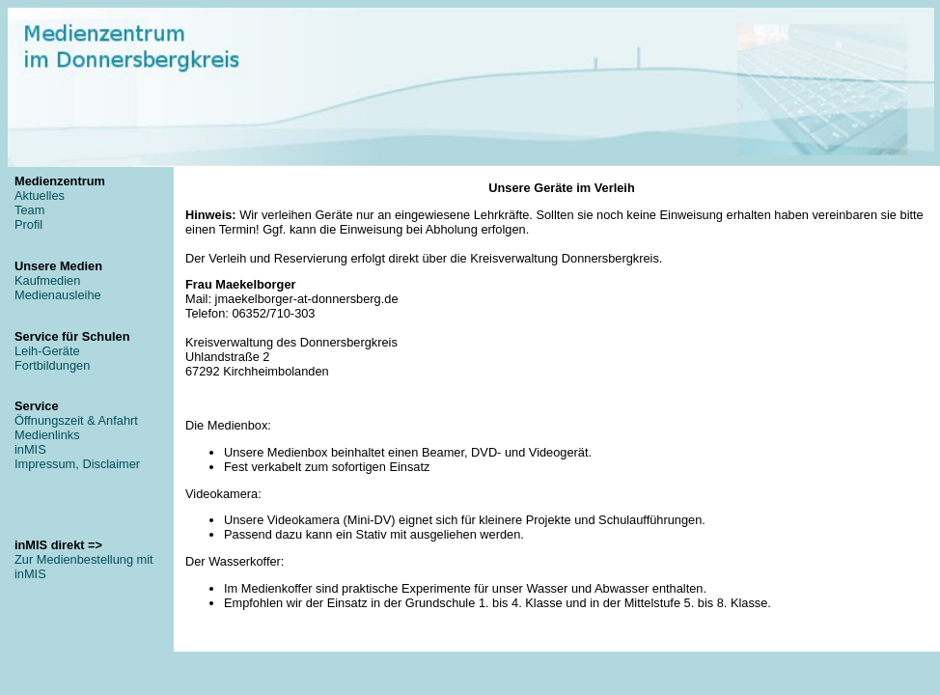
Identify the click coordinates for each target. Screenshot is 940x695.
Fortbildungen (52, 365)
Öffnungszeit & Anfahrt (76, 420)
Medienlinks (47, 435)
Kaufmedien (47, 280)
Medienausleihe (57, 295)
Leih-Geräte (47, 351)
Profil (28, 224)
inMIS (30, 449)
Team (29, 210)
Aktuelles (39, 195)
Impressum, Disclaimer (77, 464)
